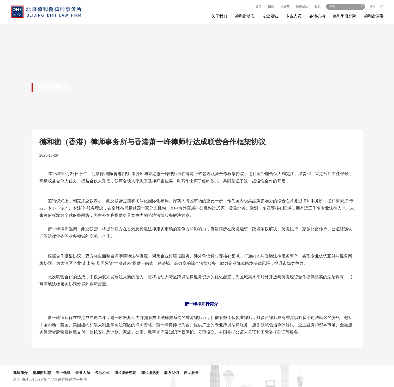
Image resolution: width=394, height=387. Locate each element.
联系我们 (171, 373)
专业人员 (293, 16)
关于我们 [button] (219, 16)
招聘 (271, 7)
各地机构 (317, 16)
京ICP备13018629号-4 (31, 379)
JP (382, 7)
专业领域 (63, 373)
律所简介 (20, 373)
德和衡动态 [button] (244, 16)
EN (372, 7)
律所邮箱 (302, 7)
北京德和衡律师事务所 (69, 379)
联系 (317, 7)
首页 (258, 7)
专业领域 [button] (270, 16)
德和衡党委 (374, 16)
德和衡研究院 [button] (344, 16)
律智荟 (285, 7)
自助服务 (191, 373)
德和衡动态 (42, 373)
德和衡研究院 (125, 373)
